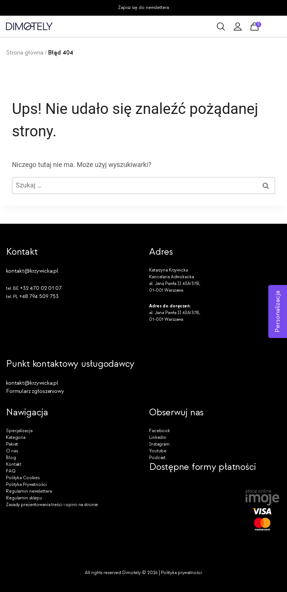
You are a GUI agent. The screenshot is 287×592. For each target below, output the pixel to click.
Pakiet (12, 444)
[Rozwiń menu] (274, 26)
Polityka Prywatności (26, 484)
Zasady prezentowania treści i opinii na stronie (52, 505)
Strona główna (24, 52)
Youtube (157, 451)
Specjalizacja (19, 431)
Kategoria (15, 437)
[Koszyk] (254, 26)
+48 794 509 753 (39, 296)
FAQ (11, 471)
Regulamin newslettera (29, 491)
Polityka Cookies (23, 478)
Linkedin (157, 437)
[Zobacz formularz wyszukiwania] (221, 26)
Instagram (159, 444)
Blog (11, 458)
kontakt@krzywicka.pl (32, 271)
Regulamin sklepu (24, 498)
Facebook (159, 431)
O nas (12, 451)
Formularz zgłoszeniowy (35, 391)
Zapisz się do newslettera (143, 7)
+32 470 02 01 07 (41, 288)
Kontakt (13, 464)
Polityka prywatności (181, 573)
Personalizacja (277, 311)
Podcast (157, 458)
